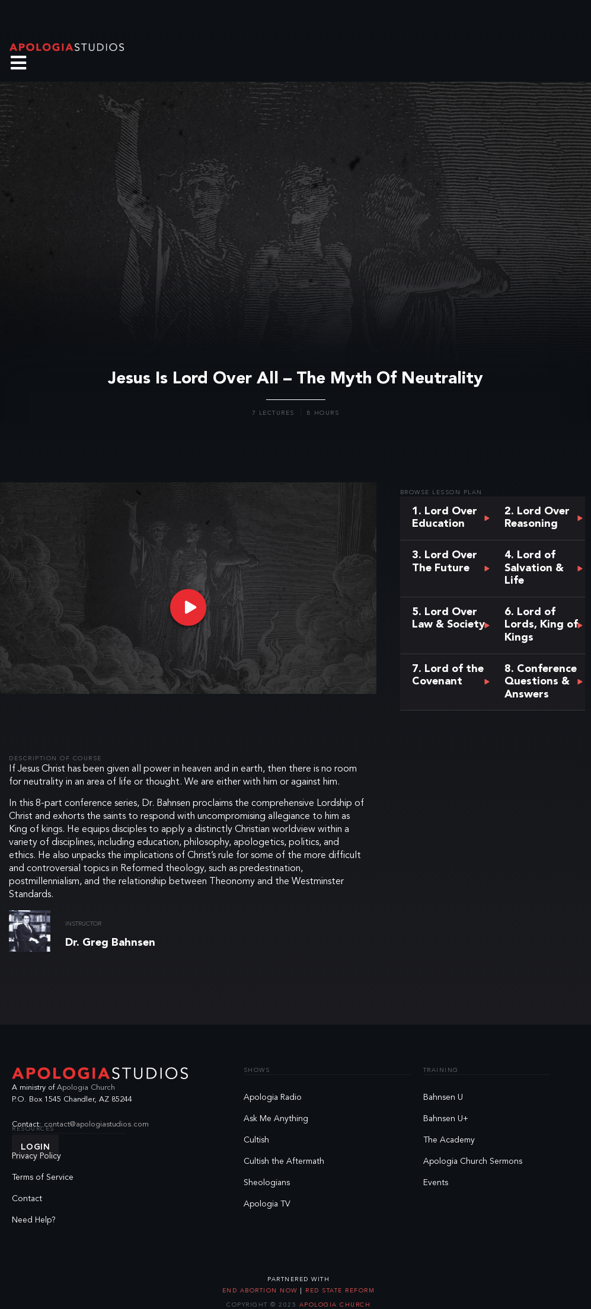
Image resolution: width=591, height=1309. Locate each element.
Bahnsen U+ (445, 1119)
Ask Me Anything (276, 1119)
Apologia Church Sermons (472, 1161)
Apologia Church (86, 1088)
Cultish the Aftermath (284, 1161)
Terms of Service (43, 1177)
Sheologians (267, 1183)
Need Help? (34, 1220)
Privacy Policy (36, 1156)
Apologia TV (267, 1204)
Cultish (256, 1140)
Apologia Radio (273, 1097)
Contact (27, 1199)
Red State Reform (339, 1291)
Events (435, 1183)
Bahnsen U (443, 1097)
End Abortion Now (261, 1291)
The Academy (449, 1140)
